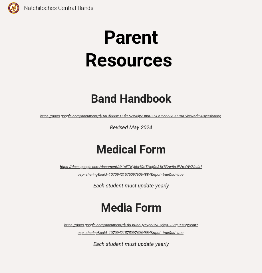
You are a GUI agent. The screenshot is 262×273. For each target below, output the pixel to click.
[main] (131, 49)
